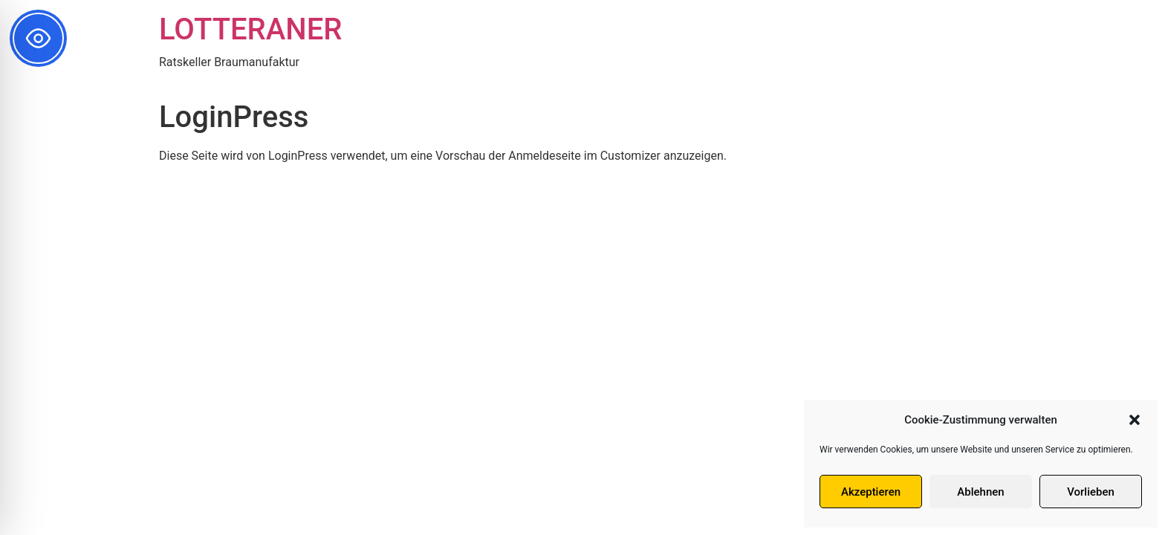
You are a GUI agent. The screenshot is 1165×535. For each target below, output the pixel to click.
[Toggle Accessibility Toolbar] (38, 38)
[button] (1134, 419)
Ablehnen (980, 492)
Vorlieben (1090, 492)
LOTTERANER (250, 29)
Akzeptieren (870, 492)
